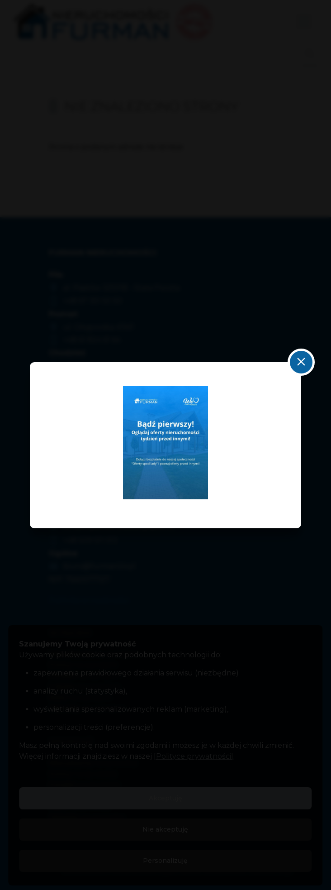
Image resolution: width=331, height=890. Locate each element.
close (301, 362)
